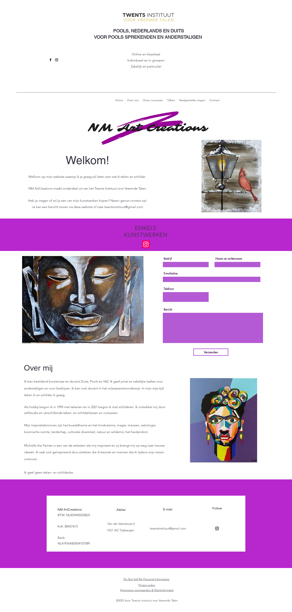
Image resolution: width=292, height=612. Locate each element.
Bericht (168, 309)
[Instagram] (57, 60)
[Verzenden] (210, 352)
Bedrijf (168, 258)
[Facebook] (50, 60)
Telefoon (169, 288)
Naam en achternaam (228, 258)
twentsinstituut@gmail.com (123, 207)
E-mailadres (171, 273)
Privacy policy (146, 585)
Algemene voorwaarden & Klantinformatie (147, 590)
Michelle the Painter (38, 445)
